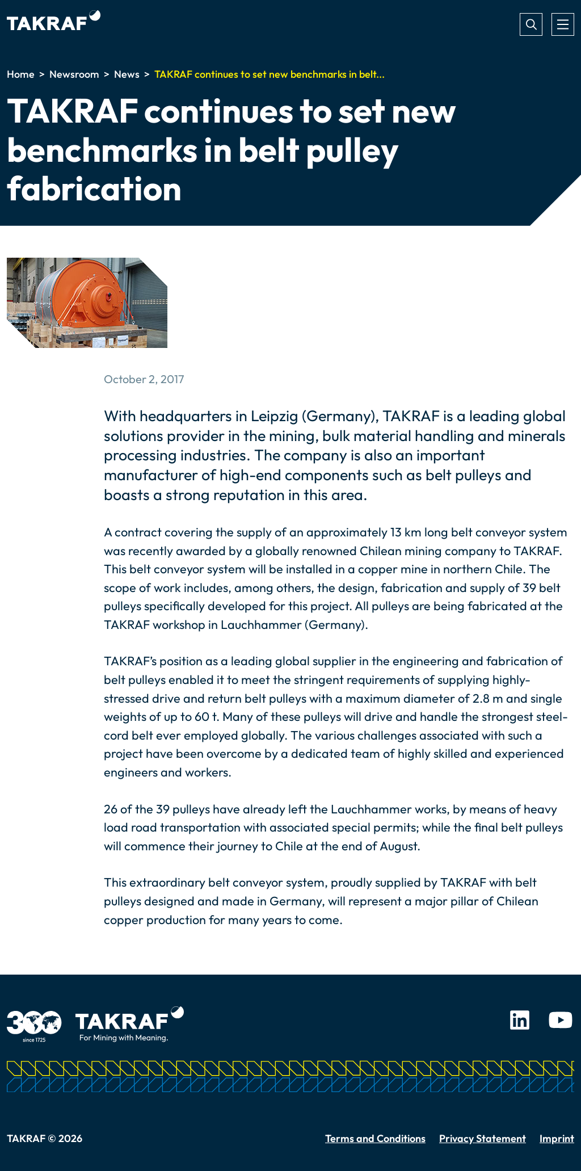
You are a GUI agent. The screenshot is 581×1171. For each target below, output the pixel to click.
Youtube (560, 1020)
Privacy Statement (482, 1138)
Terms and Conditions (375, 1138)
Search (531, 24)
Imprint (557, 1138)
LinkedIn (519, 1020)
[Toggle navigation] (562, 24)
